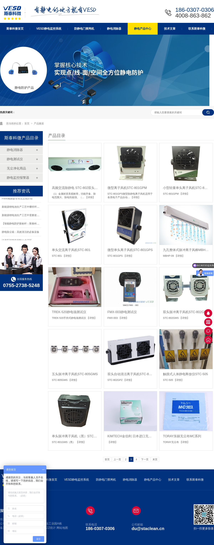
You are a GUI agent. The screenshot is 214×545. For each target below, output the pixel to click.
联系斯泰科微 (195, 479)
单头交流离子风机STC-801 (71, 250)
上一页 (117, 459)
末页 (154, 459)
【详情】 (90, 197)
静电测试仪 (15, 159)
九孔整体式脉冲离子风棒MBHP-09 (186, 250)
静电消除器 (15, 150)
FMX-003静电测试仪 (122, 312)
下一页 (145, 459)
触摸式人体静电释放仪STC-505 (185, 374)
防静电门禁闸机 (106, 479)
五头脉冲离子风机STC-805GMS (75, 374)
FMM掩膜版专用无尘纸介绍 (17, 198)
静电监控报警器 (18, 177)
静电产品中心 (152, 479)
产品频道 (39, 123)
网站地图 (62, 527)
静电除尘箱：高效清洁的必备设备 (20, 232)
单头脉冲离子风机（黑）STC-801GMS (75, 436)
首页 (27, 123)
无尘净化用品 (16, 168)
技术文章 (174, 479)
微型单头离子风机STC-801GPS (130, 250)
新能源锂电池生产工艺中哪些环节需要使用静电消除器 (32, 207)
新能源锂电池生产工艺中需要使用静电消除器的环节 (30, 215)
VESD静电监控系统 (76, 479)
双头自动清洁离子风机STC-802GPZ (130, 374)
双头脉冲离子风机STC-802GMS (186, 312)
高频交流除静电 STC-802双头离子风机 (75, 188)
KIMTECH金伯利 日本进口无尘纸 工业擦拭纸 (130, 436)
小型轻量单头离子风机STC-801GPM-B (186, 188)
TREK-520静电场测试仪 (69, 312)
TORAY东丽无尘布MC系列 (182, 436)
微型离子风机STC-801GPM (127, 188)
